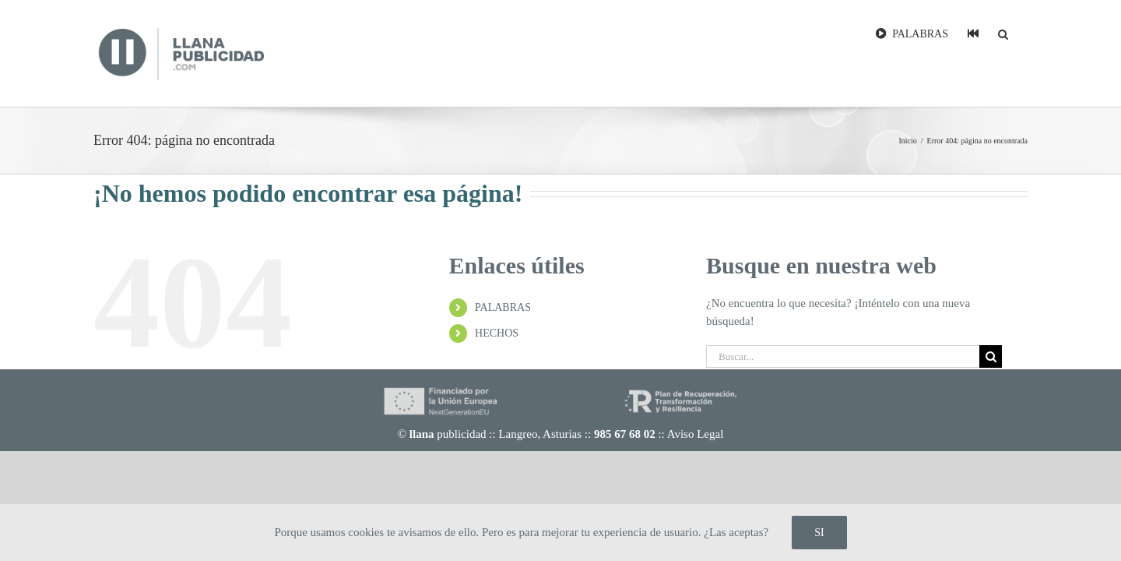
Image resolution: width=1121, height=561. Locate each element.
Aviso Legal (695, 434)
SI (819, 532)
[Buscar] (990, 356)
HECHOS (496, 333)
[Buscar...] (842, 356)
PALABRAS (503, 307)
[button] (1022, 32)
